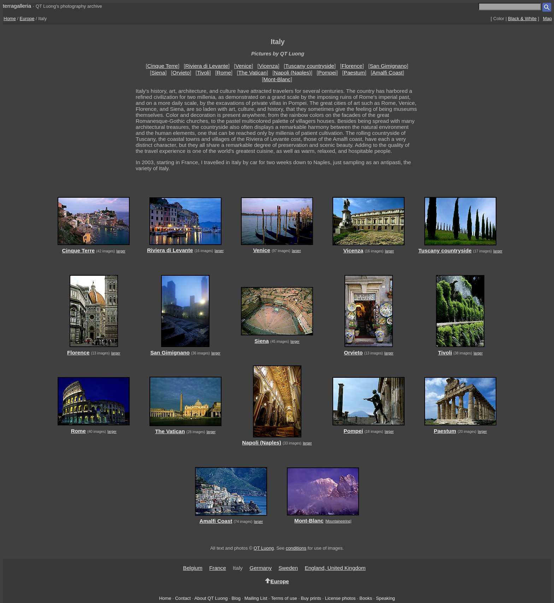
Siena (158, 73)
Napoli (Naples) (292, 73)
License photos (340, 598)
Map (547, 18)
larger (120, 251)
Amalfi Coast (387, 73)
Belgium (192, 568)
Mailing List (255, 598)
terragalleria (17, 6)
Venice (243, 66)
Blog (236, 598)
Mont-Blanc (277, 79)
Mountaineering (338, 521)
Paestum (354, 73)
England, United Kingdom (335, 568)
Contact (182, 598)
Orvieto (181, 73)
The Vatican (252, 73)
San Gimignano (388, 66)
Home (10, 18)
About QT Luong (211, 598)
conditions (296, 548)
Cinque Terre (162, 66)
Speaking (385, 598)
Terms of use (284, 598)
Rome (224, 73)
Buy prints (311, 598)
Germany (260, 568)
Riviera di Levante (206, 66)
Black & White (522, 18)
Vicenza (268, 66)
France (217, 568)
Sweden (288, 568)
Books (365, 598)
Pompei (327, 73)
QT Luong (264, 548)
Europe (27, 18)
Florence (352, 66)
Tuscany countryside (309, 66)
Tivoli (203, 73)
